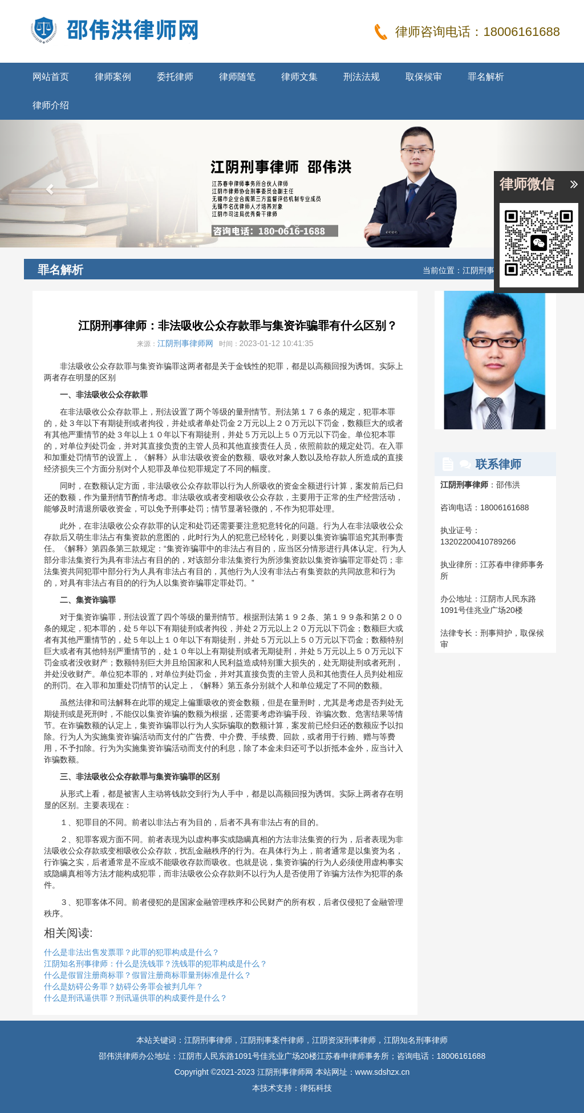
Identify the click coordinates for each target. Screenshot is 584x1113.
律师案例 (113, 77)
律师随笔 (237, 77)
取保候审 (423, 77)
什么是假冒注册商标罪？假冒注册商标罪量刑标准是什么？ (148, 975)
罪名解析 (486, 77)
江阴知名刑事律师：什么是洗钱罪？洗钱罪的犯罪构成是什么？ (155, 963)
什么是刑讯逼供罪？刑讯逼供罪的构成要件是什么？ (136, 997)
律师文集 (299, 77)
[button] (44, 183)
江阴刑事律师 (486, 270)
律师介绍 (51, 105)
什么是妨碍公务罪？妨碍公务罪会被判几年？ (124, 986)
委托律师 (175, 77)
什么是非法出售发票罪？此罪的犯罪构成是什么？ (132, 952)
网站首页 (51, 77)
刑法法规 (361, 77)
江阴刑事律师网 (185, 343)
